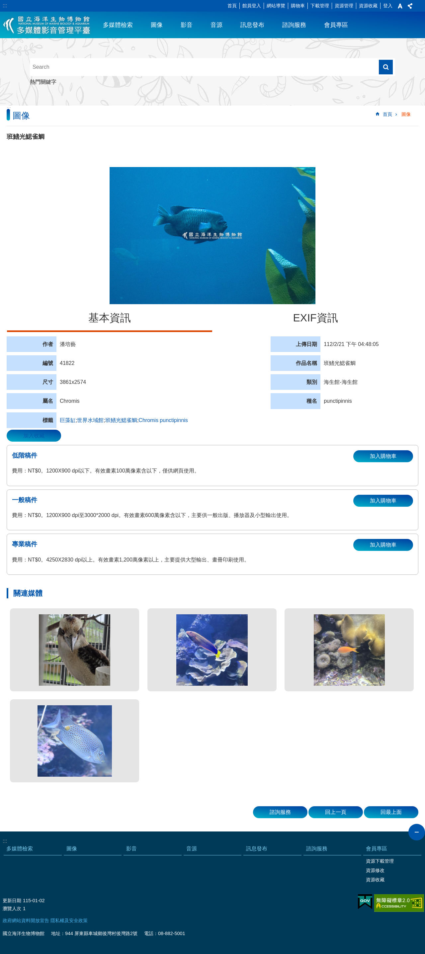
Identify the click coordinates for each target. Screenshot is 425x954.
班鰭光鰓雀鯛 (121, 420)
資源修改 (375, 870)
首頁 (232, 5)
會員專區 (336, 25)
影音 (187, 25)
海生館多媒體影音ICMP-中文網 (47, 25)
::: (5, 5)
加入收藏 (33, 435)
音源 (216, 25)
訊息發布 (252, 25)
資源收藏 (368, 5)
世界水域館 (90, 420)
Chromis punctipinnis (163, 420)
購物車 (298, 5)
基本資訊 (109, 318)
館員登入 (251, 5)
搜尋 (386, 67)
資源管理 (344, 5)
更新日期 (12, 900)
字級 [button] (400, 6)
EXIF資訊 (315, 318)
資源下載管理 (380, 861)
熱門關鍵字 (43, 82)
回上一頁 (335, 812)
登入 (387, 5)
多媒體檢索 (118, 25)
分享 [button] (410, 6)
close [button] (416, 832)
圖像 (157, 25)
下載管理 (319, 5)
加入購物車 (383, 456)
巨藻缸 (68, 420)
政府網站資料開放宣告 (26, 920)
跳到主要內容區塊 (3, 3)
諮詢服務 (294, 25)
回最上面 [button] (391, 812)
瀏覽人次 (12, 908)
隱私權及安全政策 (69, 920)
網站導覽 (276, 5)
